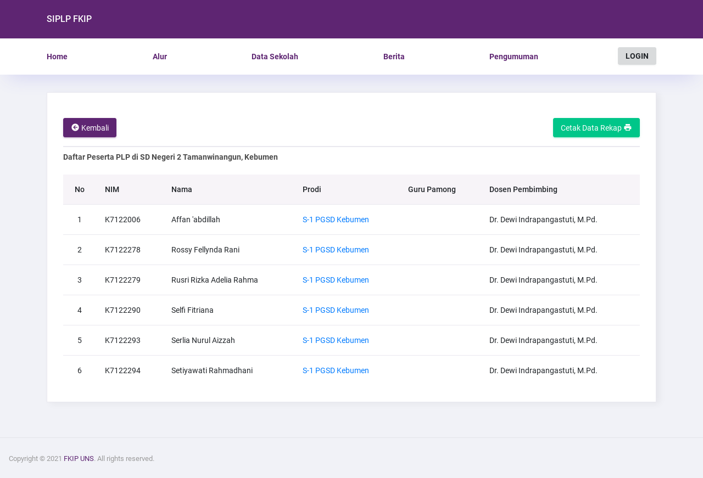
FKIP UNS (79, 458)
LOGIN (637, 56)
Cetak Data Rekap (596, 127)
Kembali (90, 127)
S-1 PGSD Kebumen (336, 219)
